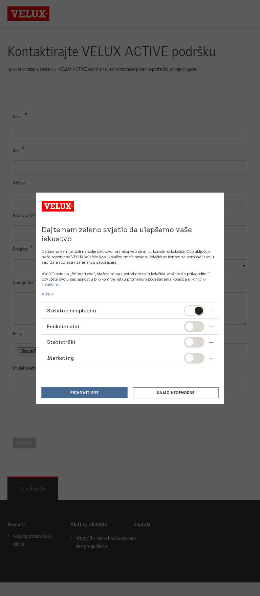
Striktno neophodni (72, 310)
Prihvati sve (84, 392)
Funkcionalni (63, 326)
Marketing (60, 358)
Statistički (61, 342)
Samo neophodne (176, 392)
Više (46, 294)
